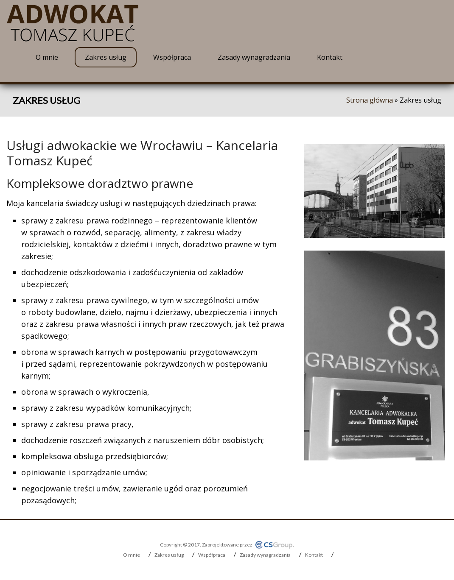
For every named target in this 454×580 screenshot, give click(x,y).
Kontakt (329, 57)
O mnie (47, 57)
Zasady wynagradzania (254, 57)
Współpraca (172, 57)
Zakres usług (105, 57)
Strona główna (369, 100)
